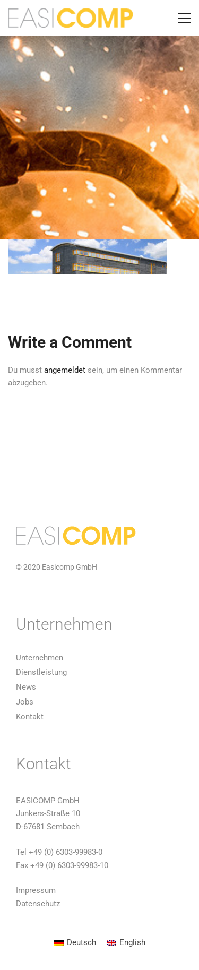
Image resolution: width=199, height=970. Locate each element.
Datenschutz (38, 903)
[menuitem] (75, 943)
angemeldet (64, 370)
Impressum (36, 890)
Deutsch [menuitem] (81, 942)
